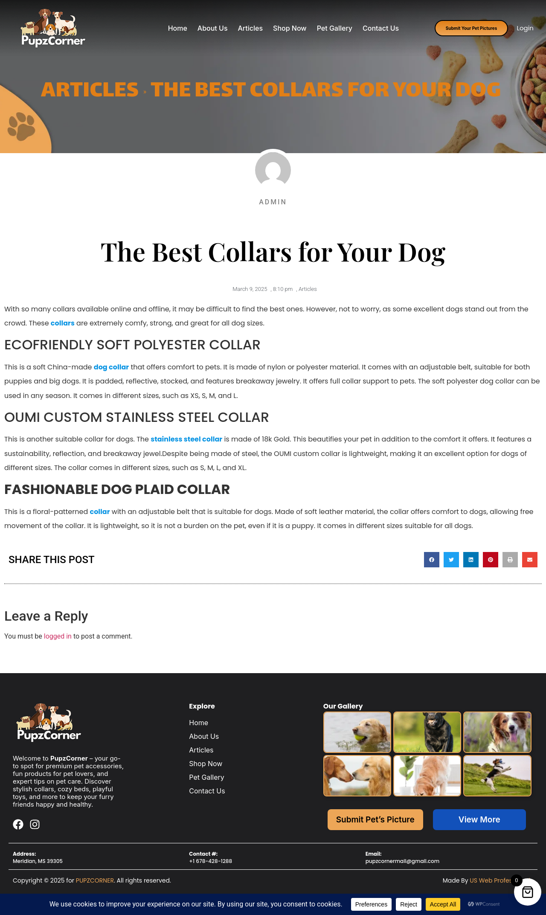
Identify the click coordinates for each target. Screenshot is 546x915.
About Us (212, 28)
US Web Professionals (501, 880)
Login (525, 27)
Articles (250, 28)
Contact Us (381, 28)
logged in (58, 636)
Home (177, 28)
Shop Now (290, 28)
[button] (431, 559)
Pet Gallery (334, 28)
